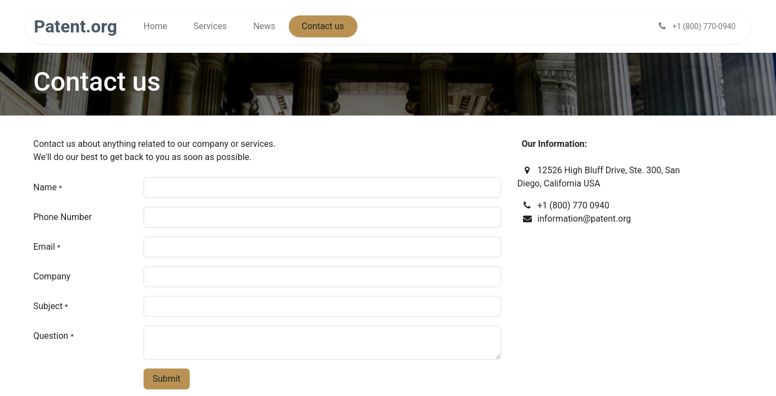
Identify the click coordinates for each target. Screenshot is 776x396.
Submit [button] (166, 378)
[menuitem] (155, 26)
